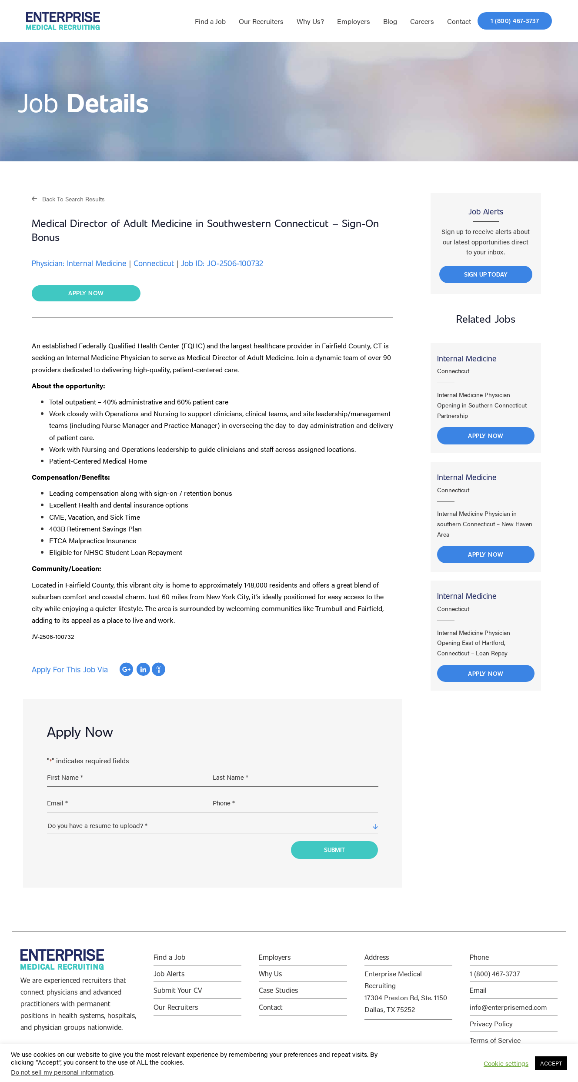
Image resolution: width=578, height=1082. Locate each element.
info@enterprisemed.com (508, 1000)
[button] (68, 198)
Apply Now (486, 441)
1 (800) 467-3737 (495, 967)
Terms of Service (495, 1034)
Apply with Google (126, 670)
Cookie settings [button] (506, 1063)
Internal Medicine (467, 363)
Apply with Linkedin (143, 670)
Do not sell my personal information (62, 1071)
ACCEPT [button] (551, 1063)
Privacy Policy (491, 1017)
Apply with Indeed (158, 670)
